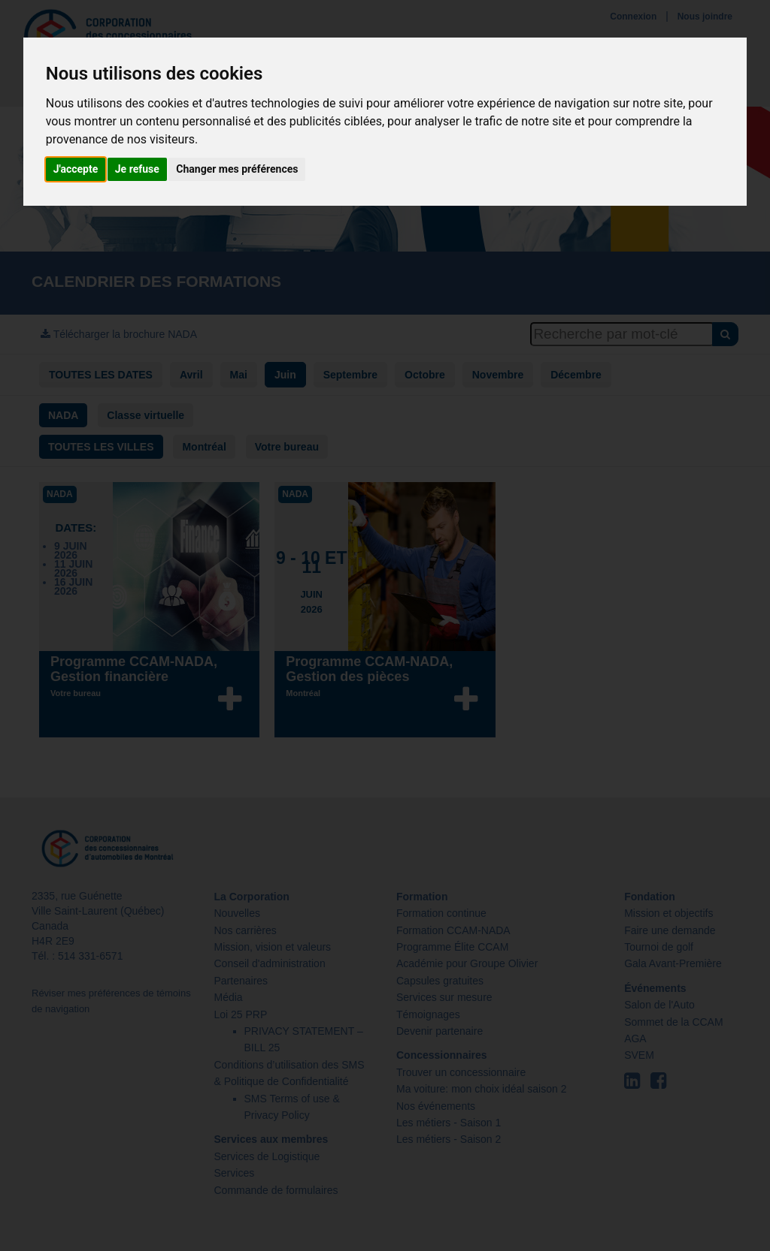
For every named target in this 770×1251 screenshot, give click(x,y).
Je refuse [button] (137, 169)
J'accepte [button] (76, 169)
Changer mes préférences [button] (237, 169)
